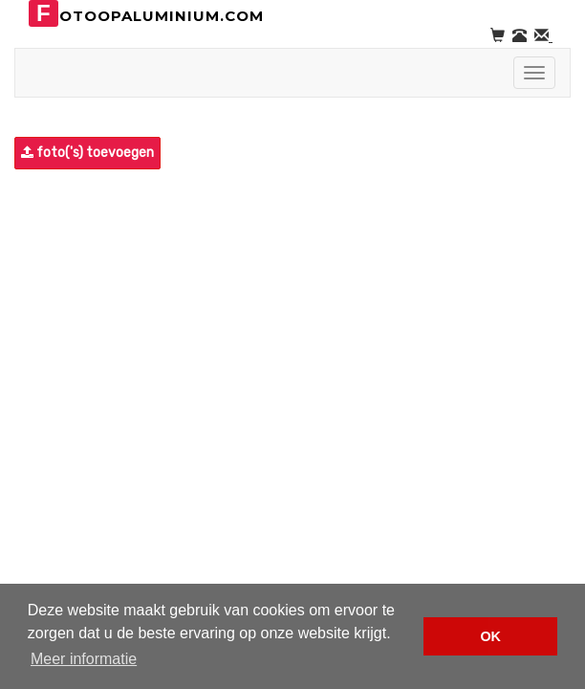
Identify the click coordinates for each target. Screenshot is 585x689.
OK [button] (490, 636)
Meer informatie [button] (84, 659)
